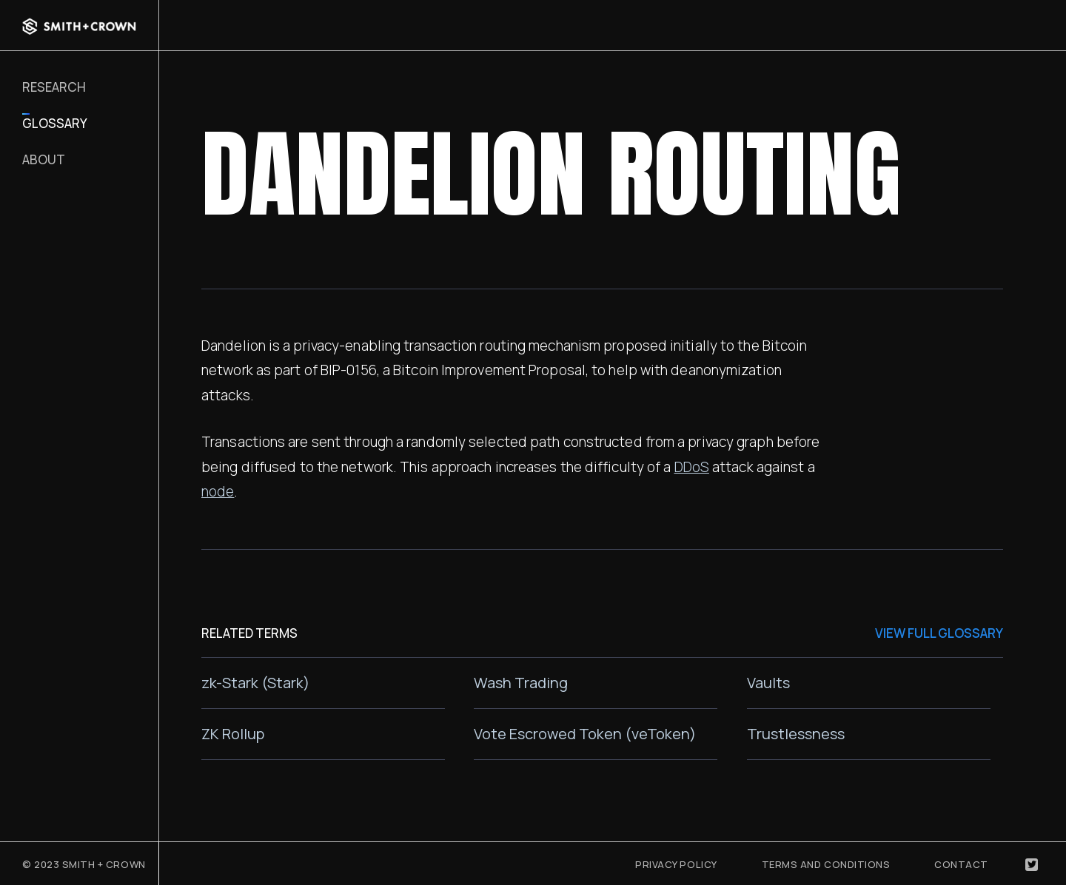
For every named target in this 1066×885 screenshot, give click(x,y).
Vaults (768, 683)
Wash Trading (521, 683)
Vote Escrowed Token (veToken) (585, 734)
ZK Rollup (232, 734)
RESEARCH (54, 86)
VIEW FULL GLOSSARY (939, 633)
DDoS (691, 467)
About (43, 159)
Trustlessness (796, 734)
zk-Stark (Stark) (255, 683)
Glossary (54, 123)
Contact (961, 864)
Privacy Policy (676, 864)
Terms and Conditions (826, 864)
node (217, 491)
